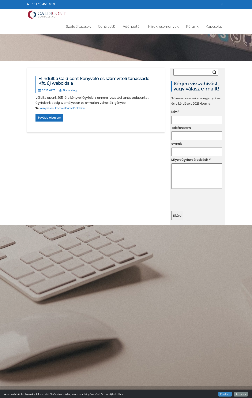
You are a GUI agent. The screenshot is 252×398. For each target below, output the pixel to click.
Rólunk (192, 27)
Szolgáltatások (78, 27)
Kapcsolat (214, 27)
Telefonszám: (181, 128)
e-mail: (176, 144)
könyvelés (47, 108)
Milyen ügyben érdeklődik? (191, 160)
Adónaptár (132, 27)
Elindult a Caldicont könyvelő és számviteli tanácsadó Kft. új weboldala (93, 81)
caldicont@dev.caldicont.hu (194, 233)
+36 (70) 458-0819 (41, 4)
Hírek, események (163, 27)
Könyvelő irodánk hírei (70, 108)
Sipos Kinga (69, 90)
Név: (175, 112)
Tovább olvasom (49, 118)
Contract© (107, 27)
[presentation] (203, 199)
